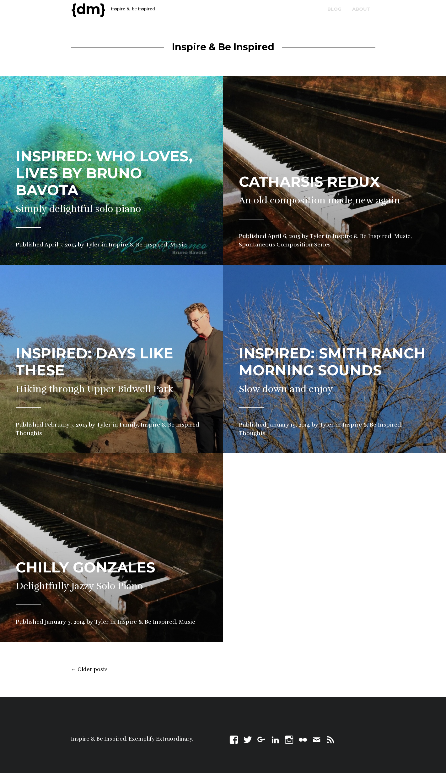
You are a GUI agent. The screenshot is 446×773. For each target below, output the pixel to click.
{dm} (88, 9)
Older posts (89, 669)
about (361, 9)
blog (334, 9)
